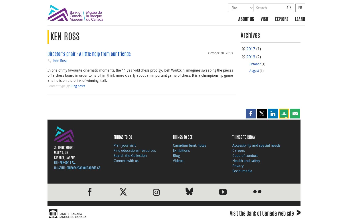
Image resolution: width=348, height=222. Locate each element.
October (255, 64)
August (254, 70)
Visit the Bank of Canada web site (265, 214)
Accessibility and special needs (256, 145)
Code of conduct (245, 155)
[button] (251, 113)
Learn (300, 19)
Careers (238, 150)
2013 (250, 56)
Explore (281, 19)
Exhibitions (181, 150)
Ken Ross (60, 60)
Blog (176, 155)
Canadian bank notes (189, 145)
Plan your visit (125, 145)
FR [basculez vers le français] (300, 7)
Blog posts (78, 86)
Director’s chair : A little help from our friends (89, 54)
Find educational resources (135, 150)
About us (246, 19)
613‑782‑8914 (62, 163)
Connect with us (126, 160)
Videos (178, 160)
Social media (242, 170)
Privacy (238, 165)
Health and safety (246, 160)
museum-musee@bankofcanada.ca (77, 168)
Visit (264, 19)
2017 (250, 48)
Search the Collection (130, 155)
